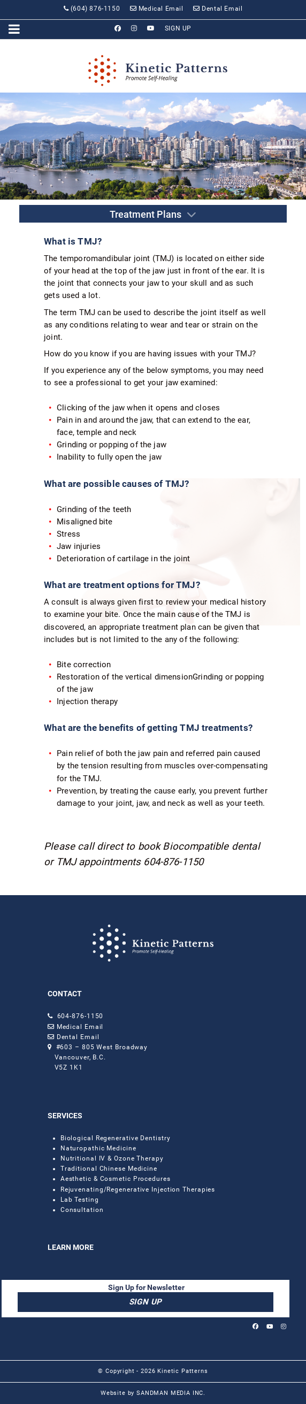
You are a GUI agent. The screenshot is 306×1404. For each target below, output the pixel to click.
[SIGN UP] (178, 28)
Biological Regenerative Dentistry (115, 1138)
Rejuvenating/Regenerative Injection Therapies (138, 1189)
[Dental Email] (218, 8)
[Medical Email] (156, 8)
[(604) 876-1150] (91, 8)
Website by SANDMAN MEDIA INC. (153, 1393)
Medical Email (80, 1027)
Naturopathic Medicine (98, 1148)
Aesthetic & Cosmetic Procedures (115, 1178)
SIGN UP (146, 1302)
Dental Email (77, 1037)
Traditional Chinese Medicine (108, 1168)
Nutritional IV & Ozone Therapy (112, 1158)
